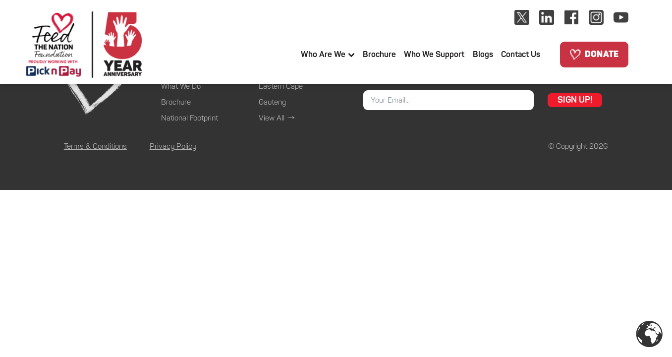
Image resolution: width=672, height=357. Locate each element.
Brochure (379, 54)
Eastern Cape (281, 86)
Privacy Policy (173, 146)
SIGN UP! (575, 100)
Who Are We (328, 54)
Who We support (434, 54)
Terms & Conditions (95, 146)
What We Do (181, 86)
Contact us (520, 54)
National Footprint (189, 118)
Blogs (483, 54)
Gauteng (272, 102)
